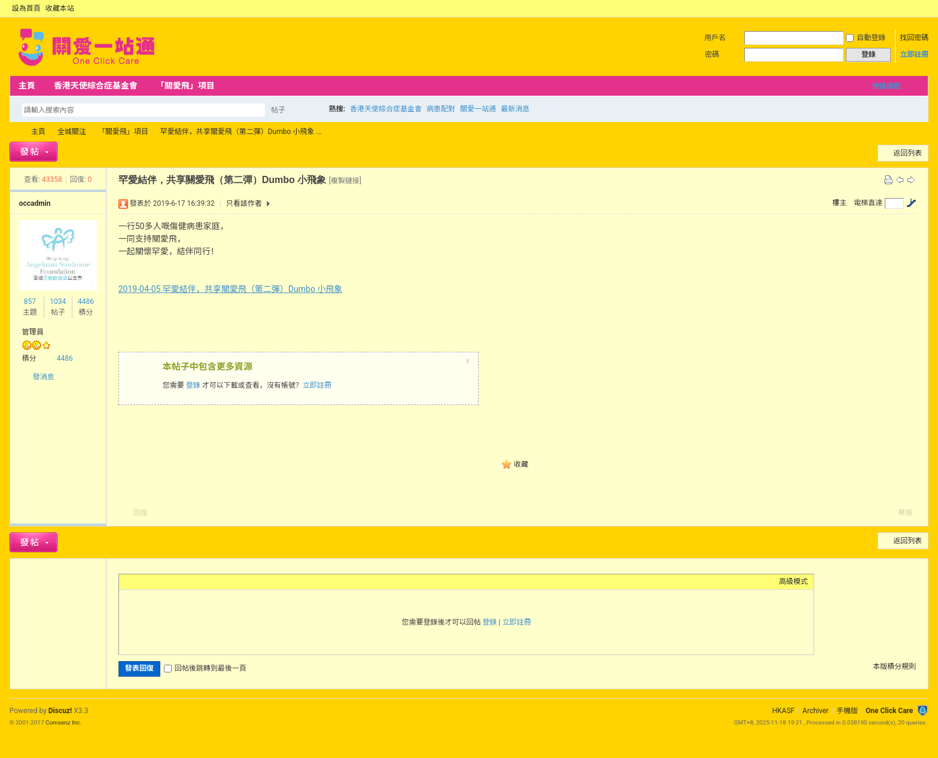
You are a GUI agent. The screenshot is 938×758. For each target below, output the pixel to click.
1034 (58, 301)
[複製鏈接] (345, 180)
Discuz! (60, 711)
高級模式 (793, 581)
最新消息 (515, 109)
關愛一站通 (478, 109)
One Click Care (889, 711)
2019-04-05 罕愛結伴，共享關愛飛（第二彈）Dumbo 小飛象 (230, 289)
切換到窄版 (921, 8)
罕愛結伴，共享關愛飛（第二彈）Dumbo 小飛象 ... (241, 131)
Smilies (215, 581)
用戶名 (715, 38)
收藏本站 (59, 8)
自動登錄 (865, 38)
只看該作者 (244, 203)
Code (200, 581)
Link (170, 581)
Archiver (815, 711)
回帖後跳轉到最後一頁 (205, 668)
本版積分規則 (894, 666)
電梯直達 (868, 203)
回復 (140, 513)
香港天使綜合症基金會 (96, 85)
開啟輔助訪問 (912, 8)
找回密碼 (914, 38)
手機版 (847, 711)
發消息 (43, 377)
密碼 (712, 54)
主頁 (27, 85)
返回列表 (907, 153)
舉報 (905, 513)
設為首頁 (26, 8)
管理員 (33, 332)
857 (30, 301)
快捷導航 (886, 86)
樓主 (839, 203)
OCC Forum (14, 132)
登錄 (193, 385)
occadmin (35, 203)
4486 (86, 301)
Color (140, 581)
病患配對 (441, 109)
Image (155, 581)
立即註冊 (914, 54)
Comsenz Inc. (63, 722)
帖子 (278, 110)
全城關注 (71, 131)
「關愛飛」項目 (185, 85)
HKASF (783, 711)
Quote (185, 581)
